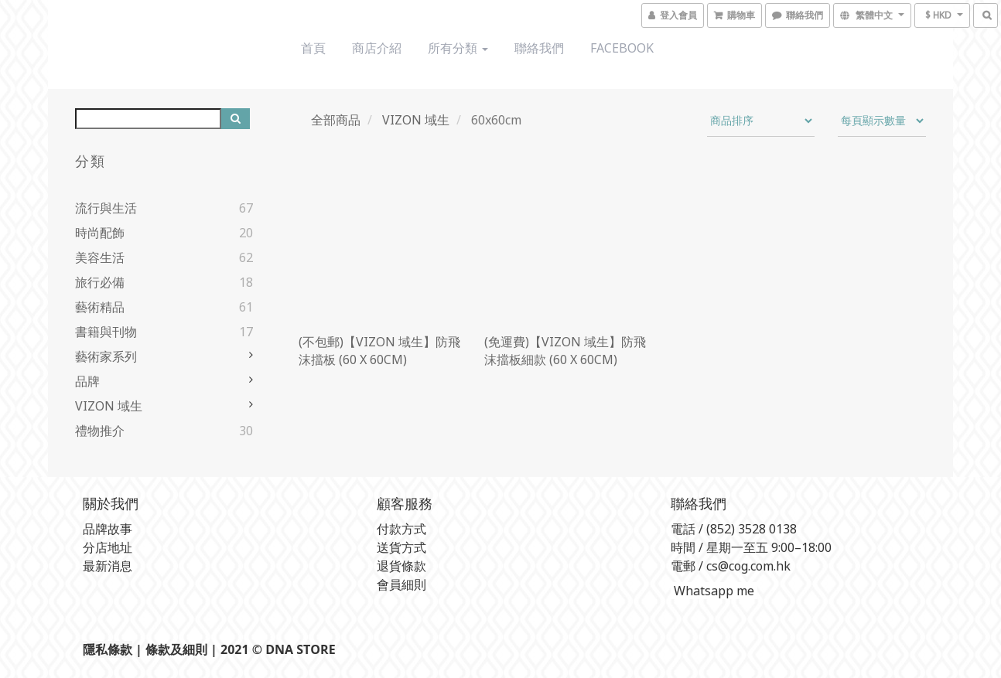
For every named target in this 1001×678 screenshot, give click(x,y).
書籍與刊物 (106, 331)
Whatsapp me (712, 590)
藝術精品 (100, 306)
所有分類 (458, 47)
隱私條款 (107, 649)
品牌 (87, 381)
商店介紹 (376, 47)
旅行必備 (100, 282)
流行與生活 (106, 207)
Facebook (622, 47)
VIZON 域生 (108, 405)
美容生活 (100, 257)
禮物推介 (100, 430)
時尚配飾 (100, 232)
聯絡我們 (539, 47)
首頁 (313, 47)
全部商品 (335, 119)
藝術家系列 (106, 356)
